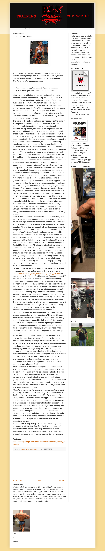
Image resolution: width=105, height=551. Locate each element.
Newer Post (17, 480)
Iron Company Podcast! (23, 29)
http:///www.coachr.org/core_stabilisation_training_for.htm (36, 273)
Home (13, 29)
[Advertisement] (39, 465)
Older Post (62, 480)
